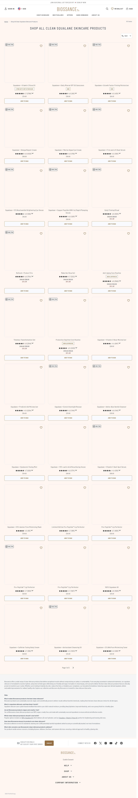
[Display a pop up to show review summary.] (33, 93)
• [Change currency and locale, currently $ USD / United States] (22, 8)
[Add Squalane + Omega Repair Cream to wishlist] (41, 110)
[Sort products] (126, 35)
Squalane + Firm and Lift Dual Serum (112, 150)
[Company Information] (68, 782)
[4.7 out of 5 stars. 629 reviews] (23, 470)
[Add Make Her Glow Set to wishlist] (84, 233)
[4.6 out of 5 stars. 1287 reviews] (67, 216)
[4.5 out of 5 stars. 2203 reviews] (67, 348)
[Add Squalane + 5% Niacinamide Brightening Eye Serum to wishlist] (41, 170)
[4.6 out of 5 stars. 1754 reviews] (23, 276)
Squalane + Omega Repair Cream (24, 150)
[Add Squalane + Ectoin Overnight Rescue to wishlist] (84, 367)
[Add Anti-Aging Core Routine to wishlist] (128, 233)
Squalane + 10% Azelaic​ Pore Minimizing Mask (24, 527)
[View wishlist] (117, 8)
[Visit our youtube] (111, 743)
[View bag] (129, 8)
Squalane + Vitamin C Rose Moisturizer (112, 340)
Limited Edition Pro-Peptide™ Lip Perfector (68, 527)
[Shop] (68, 771)
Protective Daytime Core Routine (68, 340)
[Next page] (73, 668)
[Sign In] (9, 9)
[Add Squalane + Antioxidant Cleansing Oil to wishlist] (84, 608)
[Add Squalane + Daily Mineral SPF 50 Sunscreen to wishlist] (84, 45)
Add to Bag (24, 101)
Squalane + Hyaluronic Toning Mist (24, 467)
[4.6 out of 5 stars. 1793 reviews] (67, 153)
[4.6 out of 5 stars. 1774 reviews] (67, 470)
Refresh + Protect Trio (24, 273)
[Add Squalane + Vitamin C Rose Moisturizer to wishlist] (128, 300)
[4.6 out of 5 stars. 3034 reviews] (111, 214)
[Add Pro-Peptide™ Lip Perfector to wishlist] (128, 487)
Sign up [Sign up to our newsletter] (49, 743)
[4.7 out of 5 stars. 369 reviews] (23, 651)
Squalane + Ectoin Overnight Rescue (68, 407)
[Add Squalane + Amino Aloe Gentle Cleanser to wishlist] (128, 367)
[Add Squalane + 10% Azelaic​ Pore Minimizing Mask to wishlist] (41, 487)
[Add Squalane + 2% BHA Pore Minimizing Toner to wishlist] (128, 608)
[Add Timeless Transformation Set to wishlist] (41, 300)
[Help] (68, 765)
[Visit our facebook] (95, 743)
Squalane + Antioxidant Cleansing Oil (68, 647)
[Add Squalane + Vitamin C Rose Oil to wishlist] (41, 45)
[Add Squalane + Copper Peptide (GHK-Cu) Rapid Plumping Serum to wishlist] (84, 170)
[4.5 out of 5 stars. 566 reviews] (23, 214)
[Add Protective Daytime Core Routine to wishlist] (84, 300)
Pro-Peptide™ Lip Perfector (112, 527)
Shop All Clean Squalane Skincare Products (68, 28)
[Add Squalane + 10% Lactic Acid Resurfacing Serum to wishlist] (84, 427)
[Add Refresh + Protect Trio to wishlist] (41, 233)
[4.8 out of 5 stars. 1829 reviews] (111, 591)
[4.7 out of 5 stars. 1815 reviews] (67, 530)
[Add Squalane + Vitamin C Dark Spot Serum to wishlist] (128, 427)
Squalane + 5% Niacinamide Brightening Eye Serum (24, 210)
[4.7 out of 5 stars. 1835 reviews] (110, 530)
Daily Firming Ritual (112, 210)
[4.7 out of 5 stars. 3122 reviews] (67, 276)
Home (6, 22)
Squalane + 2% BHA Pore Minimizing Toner (111, 647)
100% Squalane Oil (112, 587)
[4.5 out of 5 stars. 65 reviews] (23, 530)
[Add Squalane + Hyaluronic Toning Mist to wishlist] (41, 427)
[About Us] (68, 777)
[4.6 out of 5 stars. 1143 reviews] (110, 410)
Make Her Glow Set (68, 273)
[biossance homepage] (68, 9)
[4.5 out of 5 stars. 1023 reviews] (67, 651)
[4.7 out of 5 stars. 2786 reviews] (23, 93)
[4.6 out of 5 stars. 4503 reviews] (23, 153)
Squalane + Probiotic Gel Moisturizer (24, 407)
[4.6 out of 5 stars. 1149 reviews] (67, 410)
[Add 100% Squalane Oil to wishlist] (128, 547)
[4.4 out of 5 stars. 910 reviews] (110, 470)
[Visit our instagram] (105, 743)
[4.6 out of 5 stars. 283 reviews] (67, 93)
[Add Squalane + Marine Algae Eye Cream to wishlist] (84, 110)
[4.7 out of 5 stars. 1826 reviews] (23, 591)
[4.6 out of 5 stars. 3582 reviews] (111, 281)
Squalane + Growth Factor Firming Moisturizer (112, 85)
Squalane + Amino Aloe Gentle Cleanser (112, 407)
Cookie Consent (68, 759)
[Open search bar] (107, 8)
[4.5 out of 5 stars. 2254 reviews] (23, 410)
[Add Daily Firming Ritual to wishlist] (128, 170)
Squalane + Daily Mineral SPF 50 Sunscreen (68, 85)
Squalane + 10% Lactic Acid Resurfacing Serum (68, 467)
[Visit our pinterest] (121, 743)
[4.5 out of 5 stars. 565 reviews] (110, 153)
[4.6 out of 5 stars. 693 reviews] (110, 651)
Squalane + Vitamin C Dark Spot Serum (112, 467)
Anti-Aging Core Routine (112, 273)
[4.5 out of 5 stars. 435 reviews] (110, 93)
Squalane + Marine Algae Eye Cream (68, 150)
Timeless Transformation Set (24, 340)
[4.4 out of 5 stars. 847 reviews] (110, 343)
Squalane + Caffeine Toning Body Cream (24, 647)
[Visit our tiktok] (116, 743)
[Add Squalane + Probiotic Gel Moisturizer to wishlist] (41, 367)
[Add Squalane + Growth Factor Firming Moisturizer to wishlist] (128, 45)
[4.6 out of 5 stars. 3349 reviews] (23, 343)
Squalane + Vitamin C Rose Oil (24, 85)
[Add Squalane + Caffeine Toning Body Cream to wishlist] (41, 608)
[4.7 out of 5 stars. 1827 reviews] (67, 591)
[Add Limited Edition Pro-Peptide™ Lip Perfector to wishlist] (84, 487)
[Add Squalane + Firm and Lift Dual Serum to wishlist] (128, 110)
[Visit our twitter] (100, 743)
